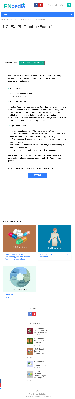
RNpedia (31, 394)
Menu (5, 14)
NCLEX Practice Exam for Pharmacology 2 (40, 363)
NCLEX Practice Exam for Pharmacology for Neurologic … (40, 375)
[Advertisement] (37, 45)
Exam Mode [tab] (25, 63)
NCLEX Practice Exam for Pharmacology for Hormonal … (40, 352)
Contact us (28, 396)
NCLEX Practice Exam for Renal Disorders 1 (39, 340)
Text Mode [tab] (38, 63)
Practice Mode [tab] (11, 63)
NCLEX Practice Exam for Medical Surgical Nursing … (40, 330)
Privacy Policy (47, 396)
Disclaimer (37, 396)
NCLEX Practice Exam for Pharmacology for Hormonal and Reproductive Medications (17, 256)
